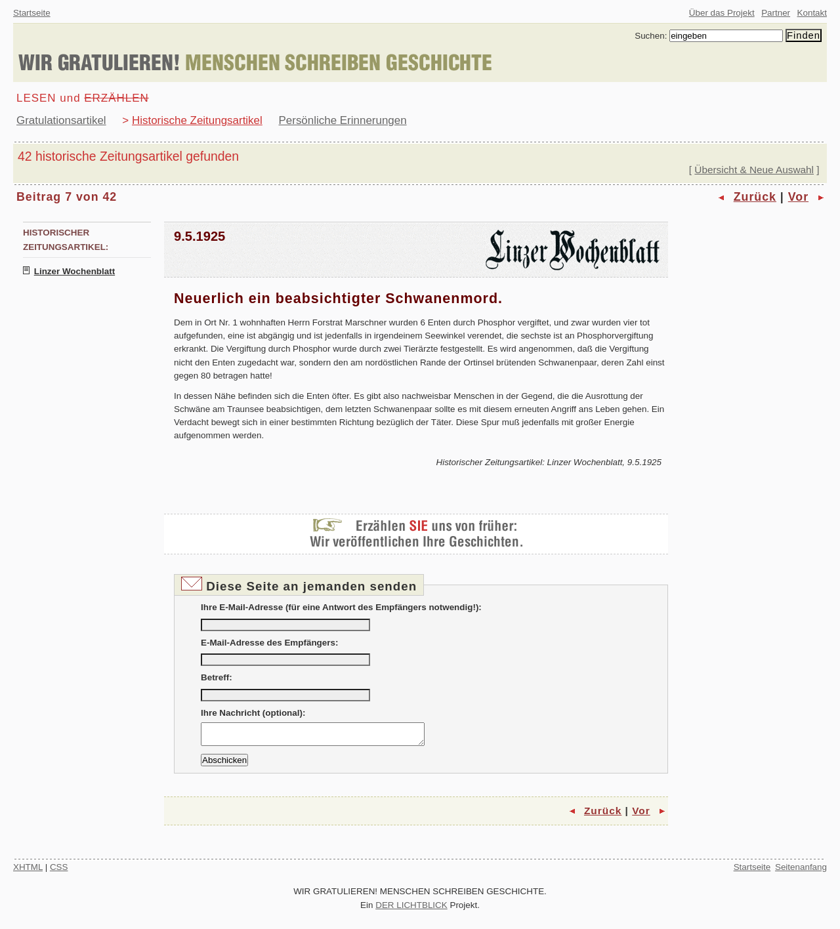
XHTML (28, 871)
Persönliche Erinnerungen (343, 120)
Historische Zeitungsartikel (197, 120)
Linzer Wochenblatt (74, 271)
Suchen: (651, 36)
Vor (798, 196)
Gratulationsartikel (61, 120)
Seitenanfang (801, 871)
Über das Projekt (722, 13)
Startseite (32, 13)
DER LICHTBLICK (411, 909)
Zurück (755, 196)
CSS (59, 871)
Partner (775, 13)
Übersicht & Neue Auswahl (754, 169)
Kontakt (812, 13)
